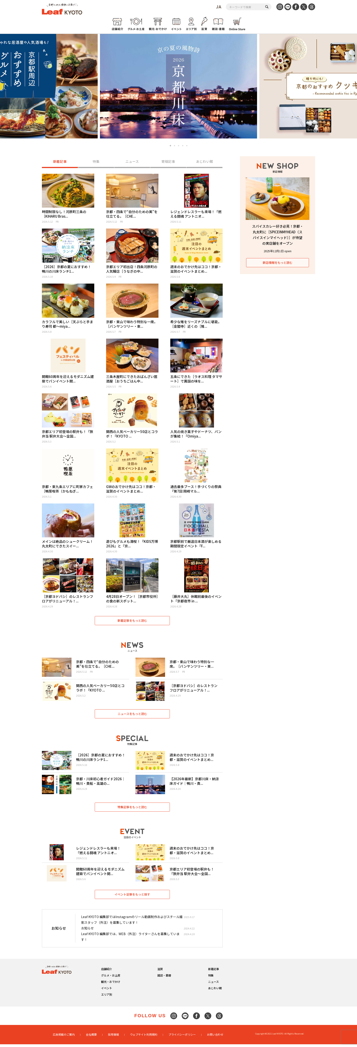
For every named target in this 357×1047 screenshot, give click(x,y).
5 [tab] (186, 145)
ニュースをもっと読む (132, 715)
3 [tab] (178, 145)
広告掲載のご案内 (64, 1037)
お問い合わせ (215, 1037)
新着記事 (60, 161)
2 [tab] (174, 145)
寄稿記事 (168, 161)
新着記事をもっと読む (132, 621)
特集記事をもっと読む (132, 809)
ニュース (132, 161)
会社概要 (91, 1037)
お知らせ (87, 931)
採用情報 (113, 1037)
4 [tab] (182, 145)
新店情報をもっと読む (277, 262)
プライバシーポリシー (182, 1037)
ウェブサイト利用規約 (143, 1037)
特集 (96, 161)
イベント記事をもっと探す (132, 897)
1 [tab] (170, 145)
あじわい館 (204, 161)
